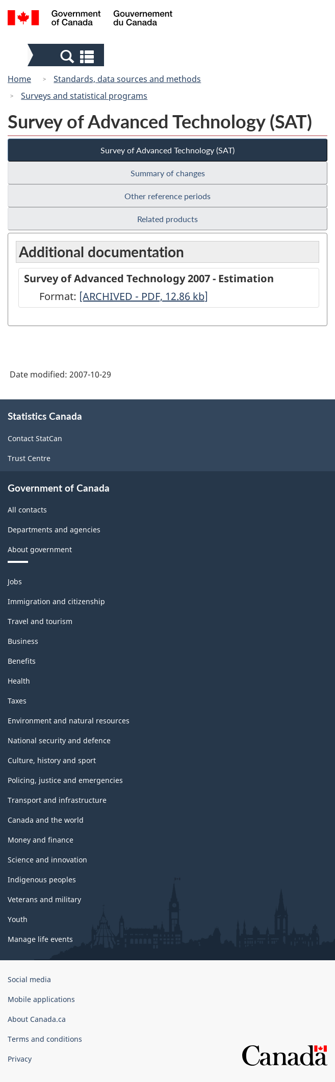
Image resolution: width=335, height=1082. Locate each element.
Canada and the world (46, 820)
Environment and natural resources (69, 720)
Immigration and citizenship (56, 601)
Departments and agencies (54, 529)
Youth (18, 919)
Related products (167, 219)
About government (40, 549)
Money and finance (40, 840)
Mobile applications (41, 999)
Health (19, 681)
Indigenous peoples (42, 879)
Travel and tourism (40, 621)
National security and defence (59, 740)
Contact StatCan (35, 438)
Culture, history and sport (52, 760)
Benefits (22, 661)
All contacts (27, 510)
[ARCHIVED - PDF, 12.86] (143, 296)
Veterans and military (44, 899)
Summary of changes (168, 173)
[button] (67, 56)
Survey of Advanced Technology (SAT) (167, 150)
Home (19, 79)
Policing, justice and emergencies (65, 780)
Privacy (20, 1059)
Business (23, 641)
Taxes (17, 701)
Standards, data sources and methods (127, 79)
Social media (29, 979)
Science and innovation (47, 859)
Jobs (15, 581)
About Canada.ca (37, 1019)
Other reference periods (167, 196)
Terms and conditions (45, 1039)
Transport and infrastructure (57, 800)
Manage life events (40, 939)
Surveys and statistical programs (84, 95)
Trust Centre (29, 458)
